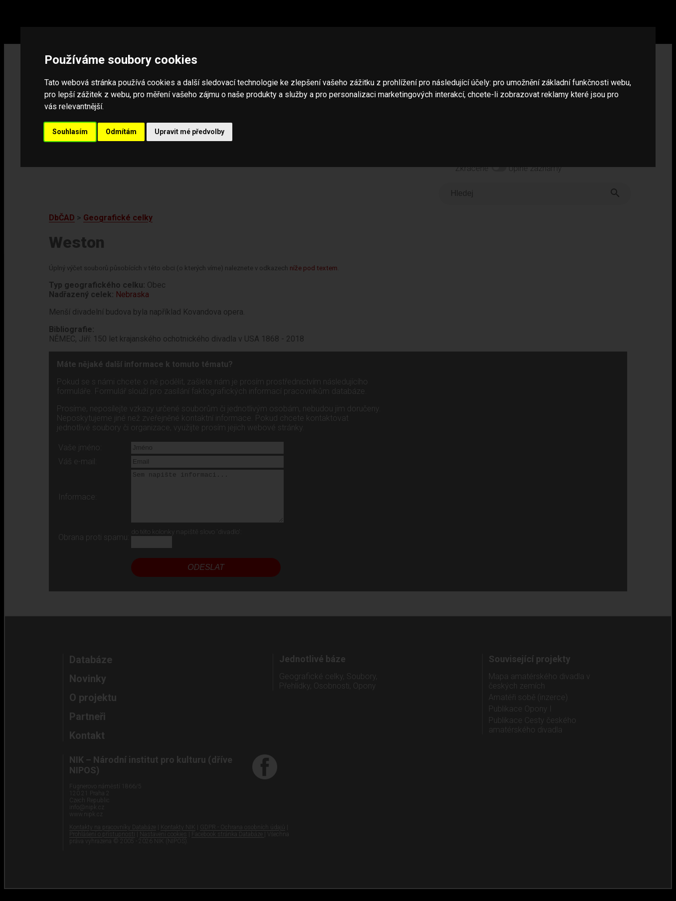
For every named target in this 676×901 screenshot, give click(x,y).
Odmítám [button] (121, 132)
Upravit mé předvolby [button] (189, 132)
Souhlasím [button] (70, 132)
